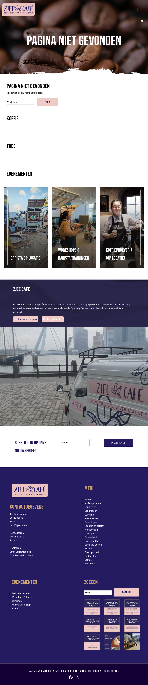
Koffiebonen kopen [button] (26, 319)
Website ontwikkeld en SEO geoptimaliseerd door (78, 670)
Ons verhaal (91, 537)
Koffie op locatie (93, 503)
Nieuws (88, 548)
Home (88, 499)
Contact (88, 560)
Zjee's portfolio (92, 552)
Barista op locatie (21, 593)
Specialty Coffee (93, 544)
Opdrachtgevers (93, 556)
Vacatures (90, 563)
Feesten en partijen (94, 525)
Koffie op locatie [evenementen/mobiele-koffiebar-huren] (52, 319)
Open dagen (91, 522)
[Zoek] (21, 102)
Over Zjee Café (92, 541)
